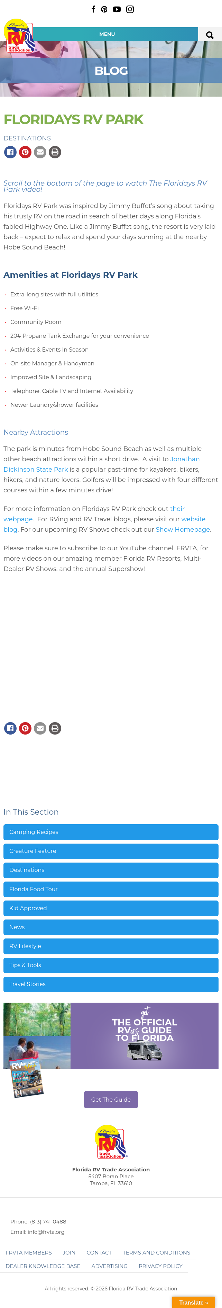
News (17, 927)
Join (69, 1252)
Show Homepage (183, 529)
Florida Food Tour (33, 889)
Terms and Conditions (156, 1252)
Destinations (27, 138)
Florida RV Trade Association (20, 36)
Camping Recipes (33, 832)
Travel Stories (27, 984)
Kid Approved (28, 908)
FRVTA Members (29, 1252)
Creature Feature (32, 851)
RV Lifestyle (25, 946)
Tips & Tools (25, 965)
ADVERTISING (109, 1266)
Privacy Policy (161, 1266)
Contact (99, 1252)
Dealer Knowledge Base (43, 1266)
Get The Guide (111, 1099)
